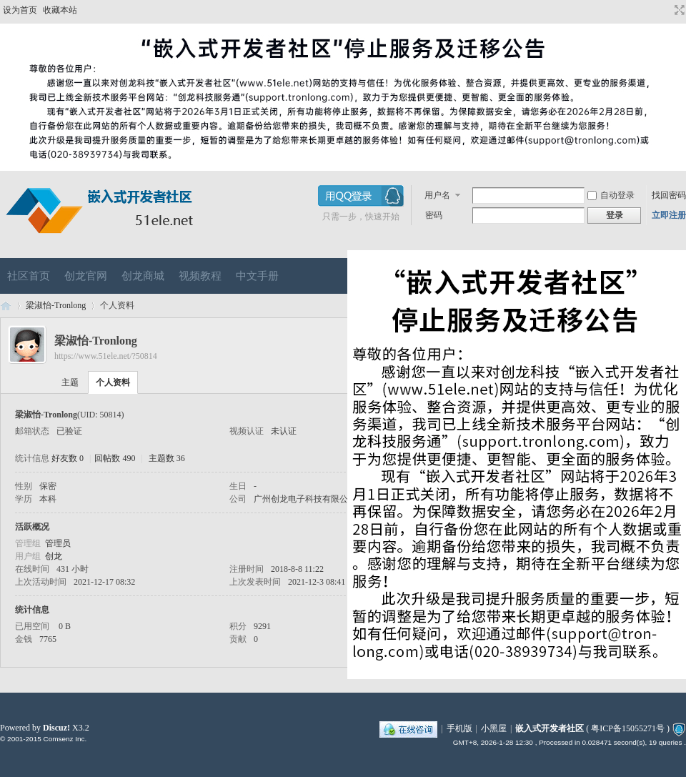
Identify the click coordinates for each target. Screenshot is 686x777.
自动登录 (611, 195)
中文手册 (257, 276)
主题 (70, 382)
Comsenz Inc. (64, 739)
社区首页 (28, 276)
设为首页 (20, 10)
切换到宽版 (678, 10)
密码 (433, 215)
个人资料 (113, 382)
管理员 (58, 543)
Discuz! (56, 728)
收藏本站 (60, 10)
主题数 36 (167, 458)
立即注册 (669, 215)
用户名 (437, 195)
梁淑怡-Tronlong (56, 305)
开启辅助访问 (666, 10)
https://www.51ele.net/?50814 (105, 356)
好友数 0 (67, 458)
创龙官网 (85, 276)
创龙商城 (142, 276)
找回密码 (669, 195)
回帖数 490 (114, 458)
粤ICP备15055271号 (628, 728)
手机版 (459, 728)
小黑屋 (494, 728)
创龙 (53, 556)
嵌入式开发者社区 (5, 305)
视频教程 (200, 276)
